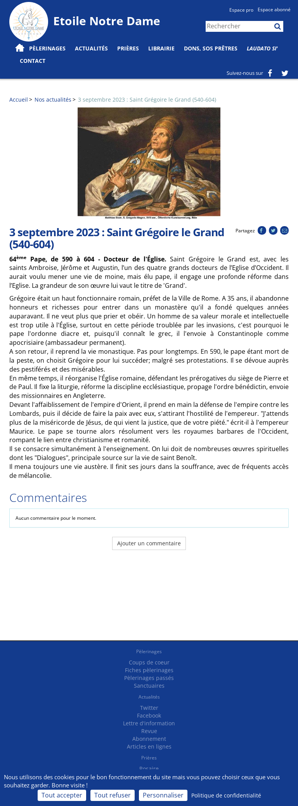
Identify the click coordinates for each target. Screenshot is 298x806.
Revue (149, 731)
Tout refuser (112, 795)
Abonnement (149, 738)
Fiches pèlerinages (149, 670)
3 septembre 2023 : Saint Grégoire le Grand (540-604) (147, 99)
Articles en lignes (149, 746)
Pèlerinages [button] (47, 48)
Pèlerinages (149, 651)
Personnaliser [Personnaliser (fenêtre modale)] (163, 795)
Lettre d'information (149, 723)
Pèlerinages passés (149, 677)
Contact (32, 60)
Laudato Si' (262, 48)
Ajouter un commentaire (149, 543)
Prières (128, 48)
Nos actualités (53, 99)
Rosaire (149, 768)
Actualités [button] (91, 48)
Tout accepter (62, 795)
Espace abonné (274, 9)
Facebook (149, 715)
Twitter (149, 707)
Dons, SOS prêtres (210, 48)
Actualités (149, 697)
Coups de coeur (149, 662)
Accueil (18, 99)
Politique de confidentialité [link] (226, 795)
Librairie (161, 48)
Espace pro (241, 10)
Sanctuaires (149, 685)
